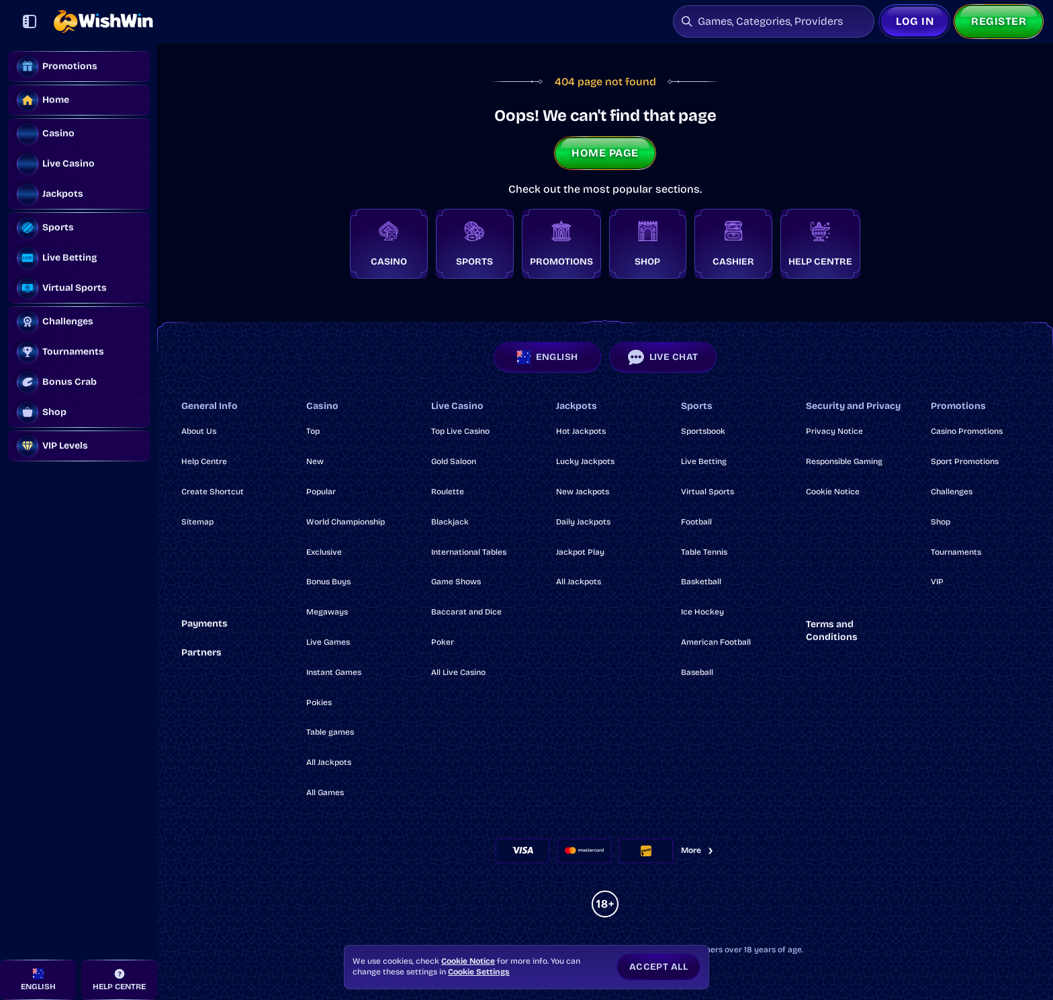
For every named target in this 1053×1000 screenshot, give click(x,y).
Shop (940, 522)
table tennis (704, 552)
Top (313, 431)
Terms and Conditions (832, 631)
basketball (701, 581)
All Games (325, 792)
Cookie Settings (479, 971)
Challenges (951, 491)
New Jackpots (582, 491)
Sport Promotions (965, 461)
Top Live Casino (460, 431)
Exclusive (324, 552)
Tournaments (956, 552)
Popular (321, 491)
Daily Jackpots (583, 522)
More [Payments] (698, 850)
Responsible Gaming (844, 461)
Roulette (447, 491)
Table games (330, 732)
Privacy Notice (834, 431)
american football (716, 642)
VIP (937, 581)
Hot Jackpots (581, 431)
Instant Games (333, 672)
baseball (697, 672)
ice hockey (702, 612)
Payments (204, 623)
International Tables (468, 552)
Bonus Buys (328, 581)
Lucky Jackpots (585, 461)
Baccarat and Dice (466, 612)
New (315, 461)
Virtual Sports (707, 491)
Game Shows (456, 581)
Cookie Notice (833, 491)
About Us (198, 431)
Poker (442, 642)
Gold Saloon (453, 461)
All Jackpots (328, 762)
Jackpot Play (580, 552)
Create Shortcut (212, 491)
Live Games (328, 642)
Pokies (319, 702)
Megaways (327, 612)
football (696, 522)
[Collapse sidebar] (29, 21)
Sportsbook (703, 431)
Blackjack (450, 522)
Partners (201, 652)
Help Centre (204, 461)
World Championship (345, 522)
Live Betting (704, 461)
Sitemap (197, 522)
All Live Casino (458, 672)
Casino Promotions (967, 431)
